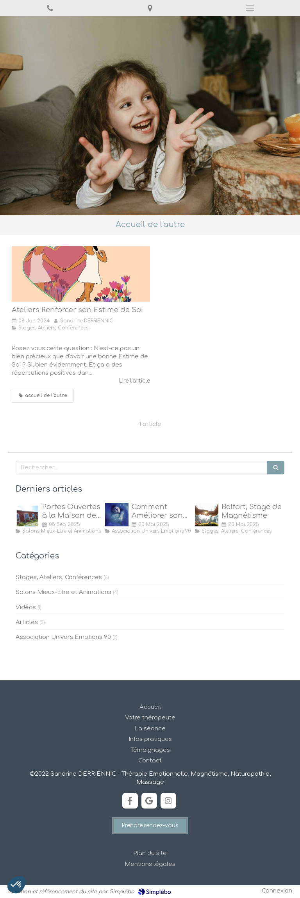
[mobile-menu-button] (250, 8)
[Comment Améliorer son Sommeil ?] (117, 514)
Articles (27, 622)
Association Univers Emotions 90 (63, 637)
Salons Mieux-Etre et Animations (63, 592)
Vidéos (26, 607)
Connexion (277, 890)
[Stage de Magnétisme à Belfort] (206, 514)
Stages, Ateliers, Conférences (59, 577)
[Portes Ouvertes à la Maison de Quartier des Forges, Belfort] (27, 514)
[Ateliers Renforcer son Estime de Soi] (81, 274)
